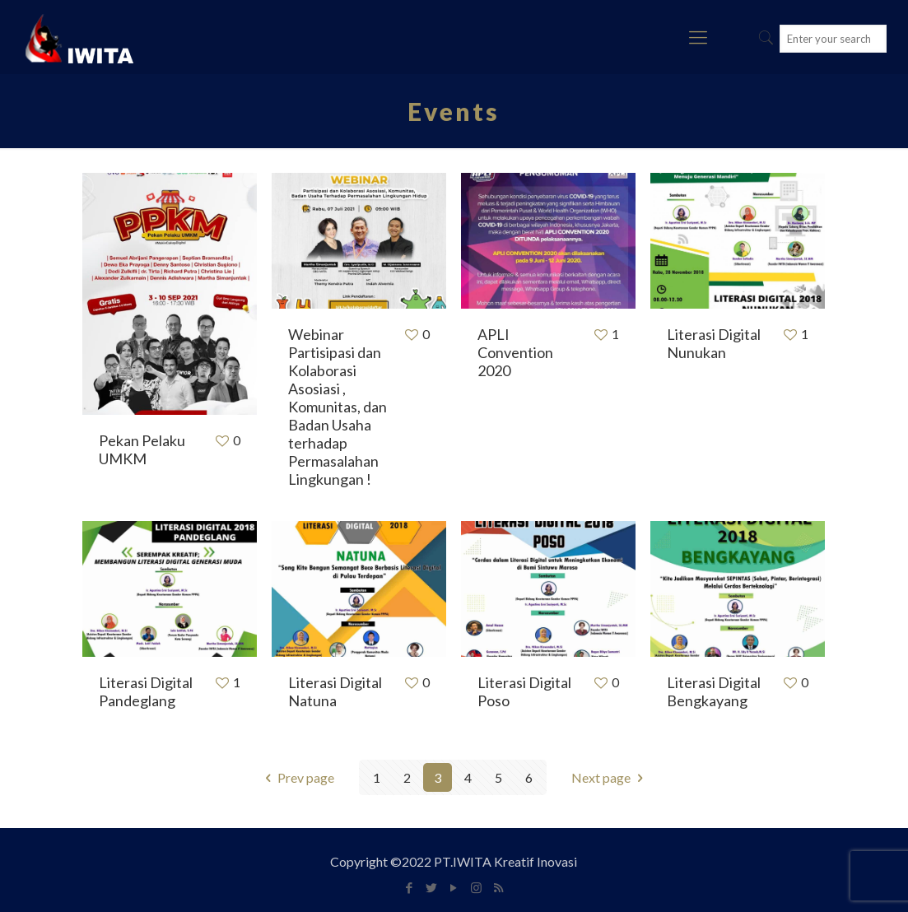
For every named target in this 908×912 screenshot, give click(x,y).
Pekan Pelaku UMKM (142, 449)
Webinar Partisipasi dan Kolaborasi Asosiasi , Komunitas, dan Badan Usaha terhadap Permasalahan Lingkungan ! (337, 406)
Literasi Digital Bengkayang (714, 691)
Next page (610, 777)
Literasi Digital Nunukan (714, 343)
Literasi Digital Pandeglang (146, 691)
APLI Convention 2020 (515, 352)
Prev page (296, 777)
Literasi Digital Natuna (335, 691)
